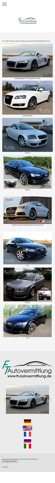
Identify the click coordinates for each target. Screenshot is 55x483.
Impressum (5, 459)
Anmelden (5, 466)
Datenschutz (14, 459)
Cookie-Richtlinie (24, 459)
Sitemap (34, 459)
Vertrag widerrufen (10, 461)
